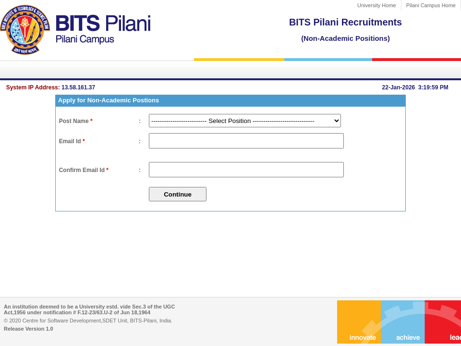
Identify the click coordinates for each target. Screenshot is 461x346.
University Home (376, 5)
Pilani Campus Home (431, 5)
